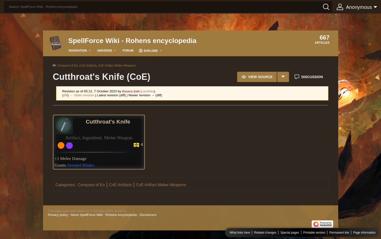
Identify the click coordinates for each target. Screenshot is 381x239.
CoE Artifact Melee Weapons (117, 65)
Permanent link (339, 232)
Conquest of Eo (67, 65)
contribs (148, 91)
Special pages (289, 232)
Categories (65, 185)
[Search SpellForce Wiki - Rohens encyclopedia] (168, 7)
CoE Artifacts (88, 65)
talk (137, 91)
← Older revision (82, 95)
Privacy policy (58, 215)
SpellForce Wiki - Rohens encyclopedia (132, 40)
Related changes (265, 232)
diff (65, 95)
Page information (364, 232)
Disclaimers (147, 215)
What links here (240, 232)
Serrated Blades (80, 165)
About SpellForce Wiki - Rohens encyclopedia (103, 215)
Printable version (314, 232)
